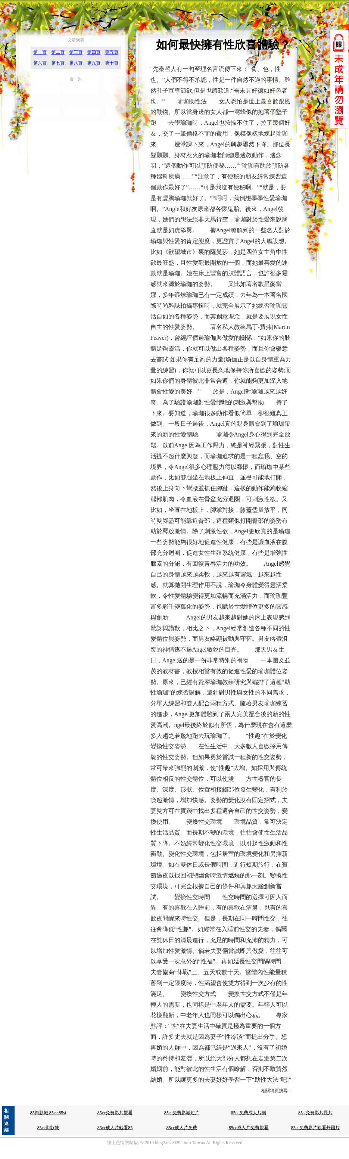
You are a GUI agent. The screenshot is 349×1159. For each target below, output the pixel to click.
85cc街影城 (48, 1127)
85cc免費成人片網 (249, 1112)
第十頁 (111, 63)
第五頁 (111, 52)
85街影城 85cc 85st (48, 1112)
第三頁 (75, 52)
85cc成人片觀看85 (115, 1127)
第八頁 (75, 63)
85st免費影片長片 (315, 1112)
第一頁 (40, 52)
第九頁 (93, 63)
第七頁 (58, 63)
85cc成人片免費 (181, 1127)
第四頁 (93, 52)
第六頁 (40, 63)
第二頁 (58, 52)
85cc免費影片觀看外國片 (315, 1127)
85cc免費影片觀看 (115, 1112)
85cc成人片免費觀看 (249, 1127)
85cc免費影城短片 (182, 1112)
